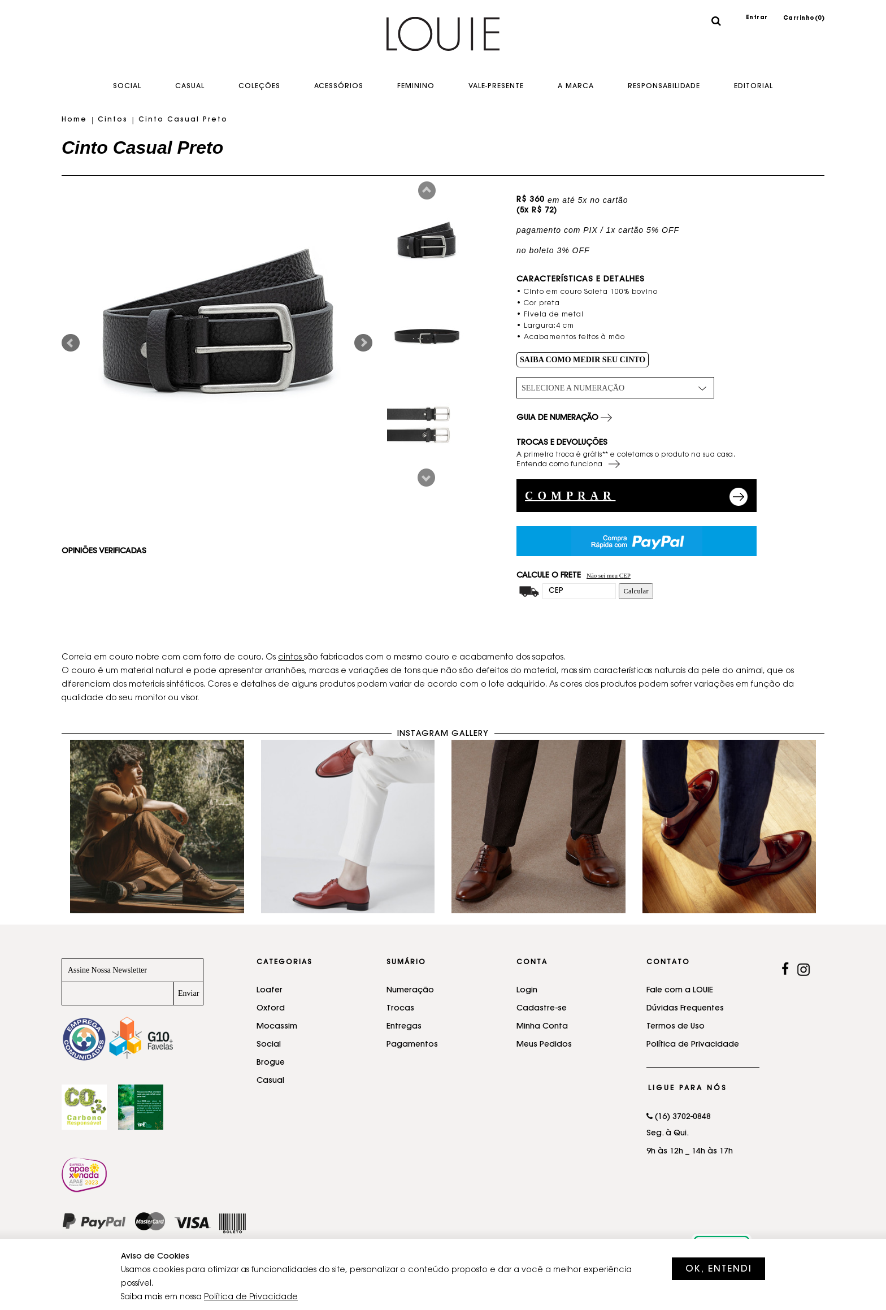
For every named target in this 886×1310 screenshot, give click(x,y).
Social (127, 86)
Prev (427, 190)
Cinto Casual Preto (183, 119)
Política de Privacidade (692, 1045)
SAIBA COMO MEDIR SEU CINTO (582, 359)
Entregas (404, 1027)
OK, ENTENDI (718, 1269)
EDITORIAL (753, 86)
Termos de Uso (675, 1027)
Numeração (410, 991)
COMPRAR (570, 495)
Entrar (757, 18)
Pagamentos (412, 1045)
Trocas (400, 1009)
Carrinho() (804, 18)
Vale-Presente (496, 86)
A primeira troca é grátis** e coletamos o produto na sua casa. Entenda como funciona (625, 461)
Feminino (416, 86)
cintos (291, 658)
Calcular (636, 591)
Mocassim (277, 1027)
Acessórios (338, 86)
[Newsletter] (117, 993)
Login (526, 991)
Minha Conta (542, 1027)
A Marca (576, 86)
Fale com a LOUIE (679, 991)
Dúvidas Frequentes (685, 1009)
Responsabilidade (664, 86)
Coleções (259, 86)
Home (74, 119)
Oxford (271, 1009)
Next (426, 478)
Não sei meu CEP (609, 575)
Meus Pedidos (544, 1045)
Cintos (113, 119)
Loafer (270, 991)
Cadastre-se (541, 1009)
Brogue (271, 1063)
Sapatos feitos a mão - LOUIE (443, 42)
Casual (190, 86)
